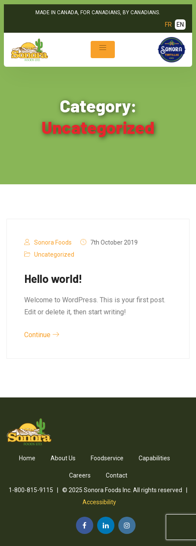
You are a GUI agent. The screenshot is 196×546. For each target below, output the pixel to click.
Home (27, 458)
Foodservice (107, 458)
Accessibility (99, 502)
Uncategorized (54, 254)
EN (180, 24)
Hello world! (53, 278)
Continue (41, 335)
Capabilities (154, 458)
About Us (63, 458)
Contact (116, 475)
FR (168, 24)
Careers (80, 475)
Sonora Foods (53, 242)
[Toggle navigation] (103, 49)
